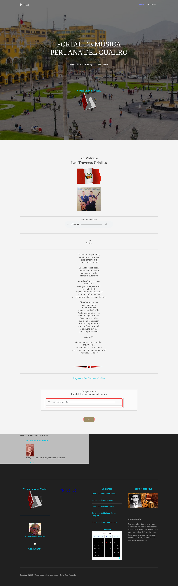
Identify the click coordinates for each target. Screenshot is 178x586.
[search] (84, 402)
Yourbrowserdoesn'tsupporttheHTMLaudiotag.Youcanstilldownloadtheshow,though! (89, 224)
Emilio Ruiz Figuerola (68, 575)
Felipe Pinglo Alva (143, 489)
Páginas (152, 5)
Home (141, 5)
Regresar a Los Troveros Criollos (89, 378)
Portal (25, 4)
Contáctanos (35, 548)
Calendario (107, 529)
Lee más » (30, 462)
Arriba (89, 419)
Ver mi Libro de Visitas (89, 90)
